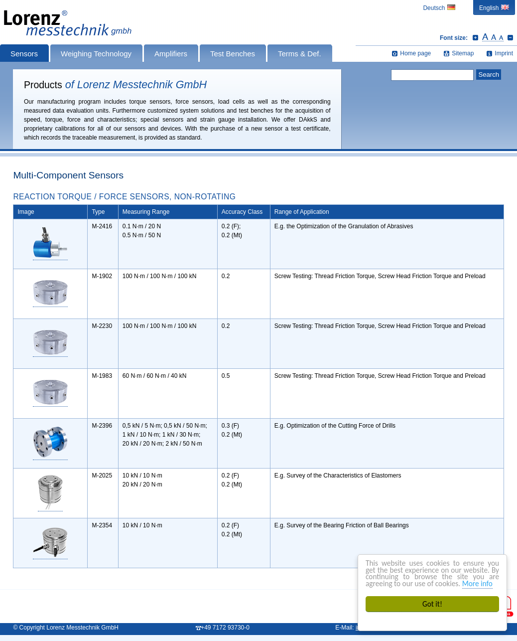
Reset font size (493, 37)
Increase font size (475, 37)
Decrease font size (510, 37)
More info (477, 583)
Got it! (432, 604)
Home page (415, 53)
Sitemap (463, 53)
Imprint (504, 53)
